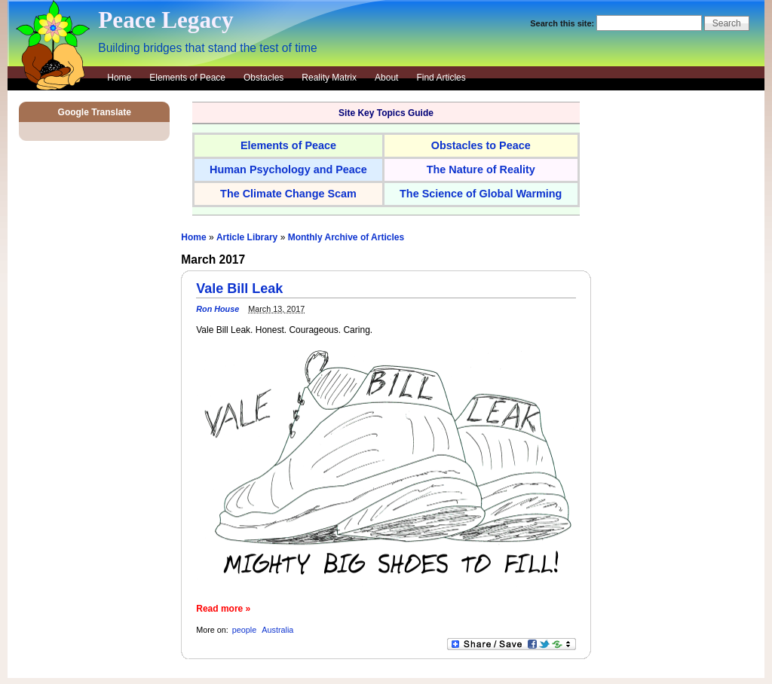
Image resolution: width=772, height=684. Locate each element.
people (244, 629)
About (386, 77)
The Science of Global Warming (481, 194)
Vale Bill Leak (239, 288)
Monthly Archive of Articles (346, 237)
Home (119, 77)
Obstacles (263, 77)
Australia (277, 629)
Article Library (246, 237)
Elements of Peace (187, 77)
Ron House (217, 308)
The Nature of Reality (481, 169)
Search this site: (563, 23)
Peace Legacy (165, 20)
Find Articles (440, 77)
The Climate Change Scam (288, 194)
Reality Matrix (329, 77)
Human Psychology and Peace (288, 169)
